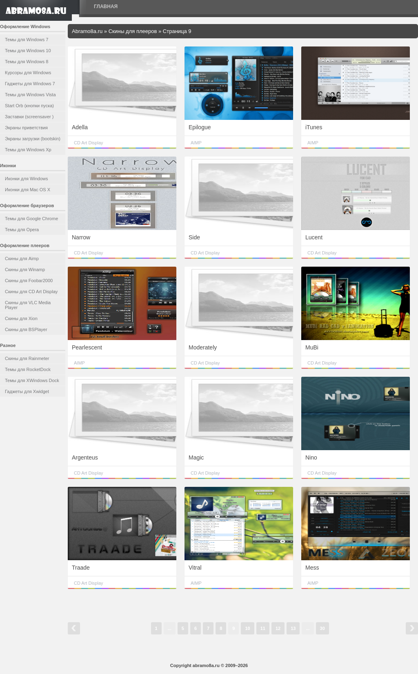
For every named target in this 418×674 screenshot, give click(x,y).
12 (278, 628)
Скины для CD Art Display (31, 291)
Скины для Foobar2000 (29, 280)
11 (262, 628)
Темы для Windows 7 (26, 39)
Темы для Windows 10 (28, 50)
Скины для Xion (21, 318)
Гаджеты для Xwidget (27, 391)
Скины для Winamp (25, 269)
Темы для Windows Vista (30, 94)
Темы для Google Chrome (31, 218)
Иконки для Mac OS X (27, 189)
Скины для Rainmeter (27, 358)
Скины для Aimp (22, 258)
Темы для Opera (22, 229)
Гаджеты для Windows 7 (30, 83)
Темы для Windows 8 (26, 61)
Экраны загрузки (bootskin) (32, 138)
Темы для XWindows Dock (32, 380)
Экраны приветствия (26, 127)
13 (293, 628)
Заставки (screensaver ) (29, 116)
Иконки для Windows (26, 178)
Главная (106, 6)
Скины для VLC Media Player (28, 305)
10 (247, 628)
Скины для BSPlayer (26, 329)
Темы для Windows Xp (28, 149)
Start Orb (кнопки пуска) (29, 105)
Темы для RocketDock (28, 369)
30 (322, 628)
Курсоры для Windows (28, 72)
